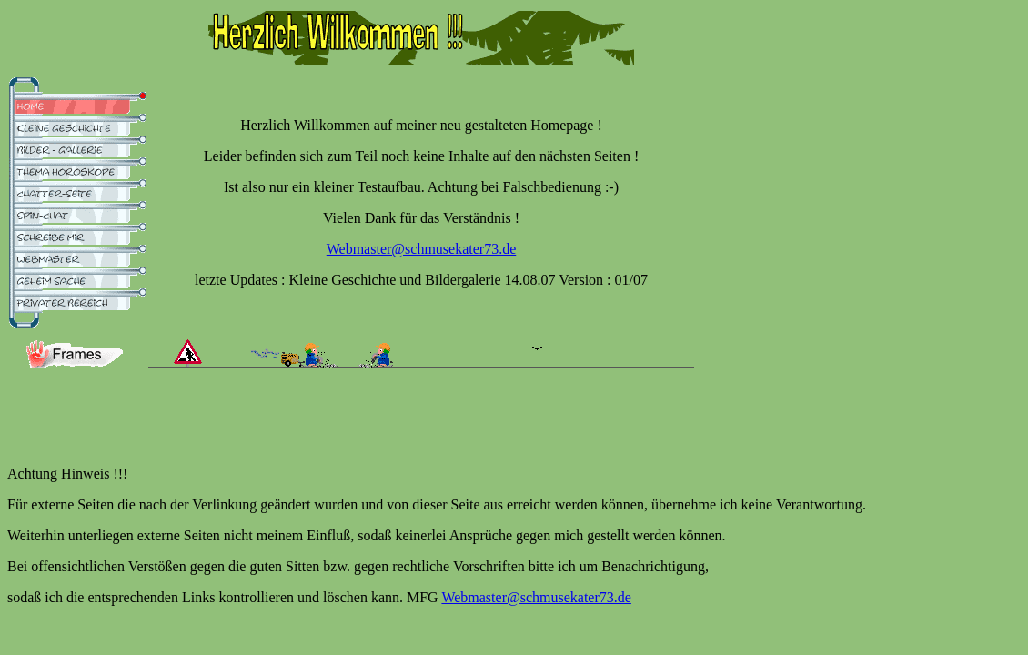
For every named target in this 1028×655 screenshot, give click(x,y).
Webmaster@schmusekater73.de (421, 249)
